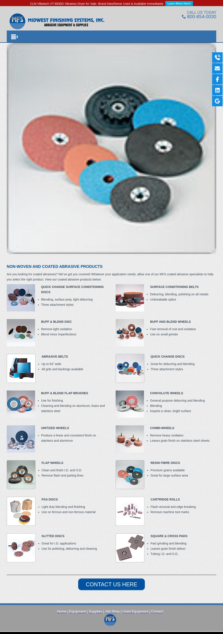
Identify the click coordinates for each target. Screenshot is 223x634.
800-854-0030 (199, 11)
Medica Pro (101, 630)
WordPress (145, 630)
